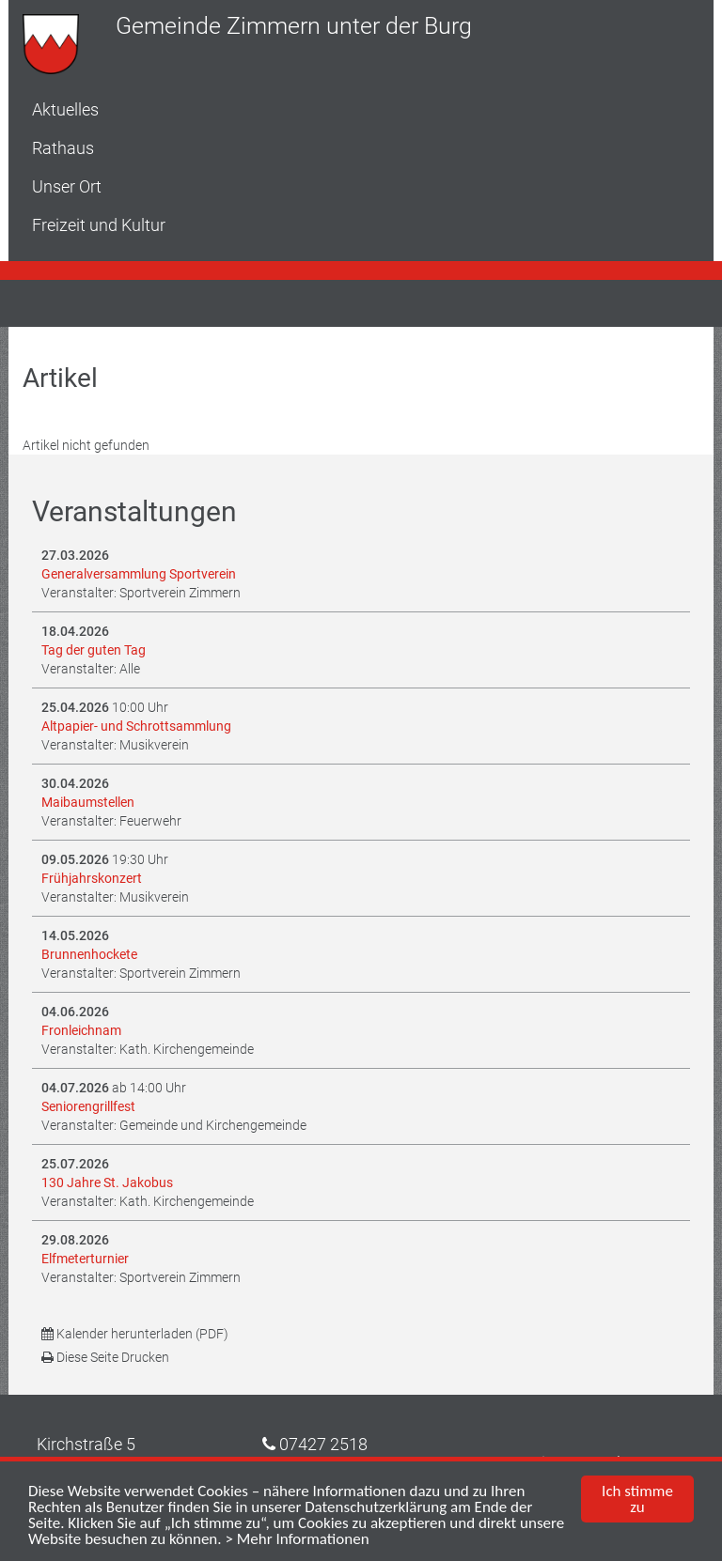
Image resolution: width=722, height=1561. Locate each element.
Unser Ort (67, 186)
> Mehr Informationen (297, 1540)
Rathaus (63, 148)
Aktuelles (65, 109)
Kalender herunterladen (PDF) (134, 1333)
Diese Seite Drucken (105, 1357)
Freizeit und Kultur (98, 225)
